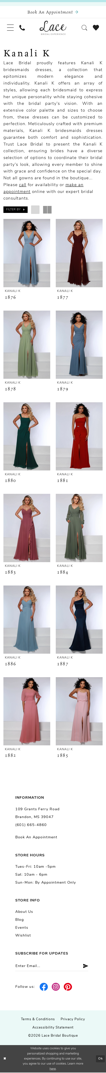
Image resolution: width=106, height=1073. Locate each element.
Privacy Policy (73, 1019)
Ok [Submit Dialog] (100, 1059)
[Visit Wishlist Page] (96, 27)
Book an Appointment (36, 838)
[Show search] (84, 28)
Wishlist (23, 936)
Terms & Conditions (38, 1019)
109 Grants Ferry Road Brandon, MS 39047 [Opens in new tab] (37, 813)
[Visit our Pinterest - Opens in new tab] (67, 987)
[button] (10, 28)
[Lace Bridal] (53, 28)
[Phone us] (22, 28)
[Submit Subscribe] (84, 966)
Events (21, 928)
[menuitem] (10, 28)
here (53, 1069)
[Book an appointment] (53, 12)
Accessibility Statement (53, 1028)
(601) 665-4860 (31, 825)
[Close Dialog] (5, 1059)
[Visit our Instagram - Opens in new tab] (55, 987)
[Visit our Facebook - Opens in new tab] (43, 987)
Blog (19, 920)
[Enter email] (52, 966)
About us (24, 912)
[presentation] (26, 253)
